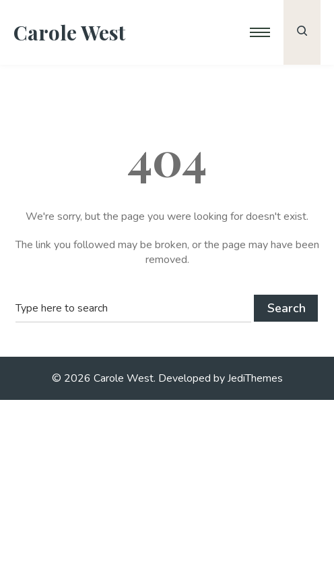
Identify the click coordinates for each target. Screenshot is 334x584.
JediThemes (255, 378)
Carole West (69, 32)
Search (286, 308)
